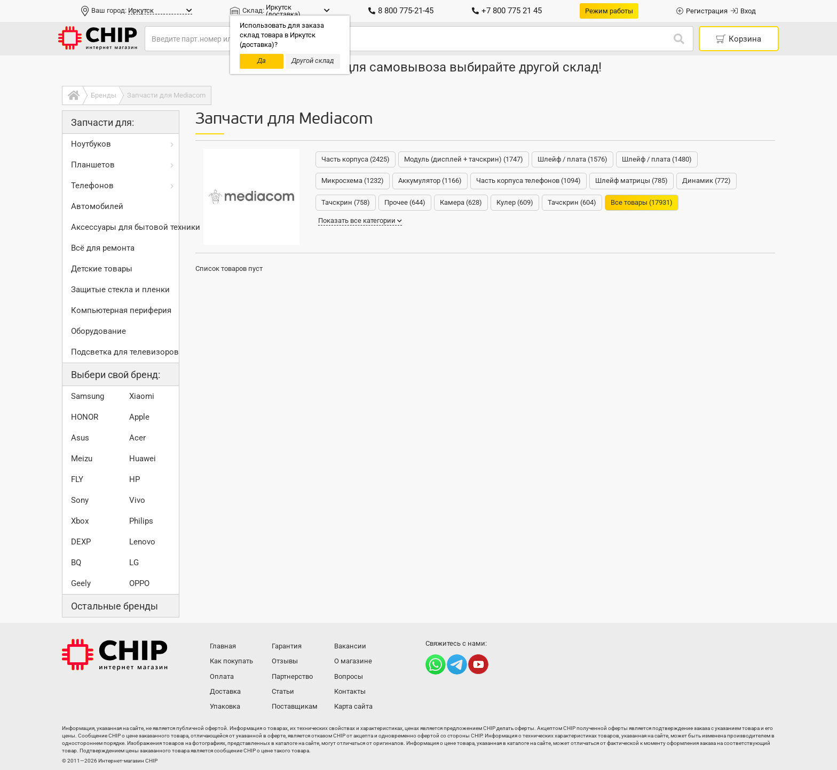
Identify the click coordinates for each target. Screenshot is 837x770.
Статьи (283, 691)
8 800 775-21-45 (400, 10)
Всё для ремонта (103, 248)
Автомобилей (97, 206)
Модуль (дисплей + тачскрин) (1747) (463, 159)
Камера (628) (461, 202)
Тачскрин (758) (345, 202)
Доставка (225, 691)
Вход (743, 11)
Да (261, 61)
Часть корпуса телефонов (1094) (528, 181)
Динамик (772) (706, 181)
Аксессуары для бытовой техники (125, 227)
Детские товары (101, 269)
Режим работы (609, 11)
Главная (223, 646)
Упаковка (225, 706)
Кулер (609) (514, 202)
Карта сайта (353, 706)
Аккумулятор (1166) (430, 181)
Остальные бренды (114, 606)
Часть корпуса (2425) (355, 159)
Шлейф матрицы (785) (631, 181)
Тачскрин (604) (572, 202)
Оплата (222, 676)
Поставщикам (295, 706)
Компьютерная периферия (121, 310)
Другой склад (312, 61)
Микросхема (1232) (352, 181)
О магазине (353, 661)
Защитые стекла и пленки (120, 289)
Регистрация (702, 11)
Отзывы (285, 661)
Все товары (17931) (642, 202)
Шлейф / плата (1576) (572, 159)
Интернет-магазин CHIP (115, 655)
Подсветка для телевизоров (125, 352)
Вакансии (350, 646)
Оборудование (98, 331)
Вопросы (348, 676)
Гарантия (287, 646)
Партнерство (292, 676)
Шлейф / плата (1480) (657, 159)
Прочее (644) (404, 202)
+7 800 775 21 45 (507, 10)
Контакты (350, 691)
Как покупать (231, 661)
